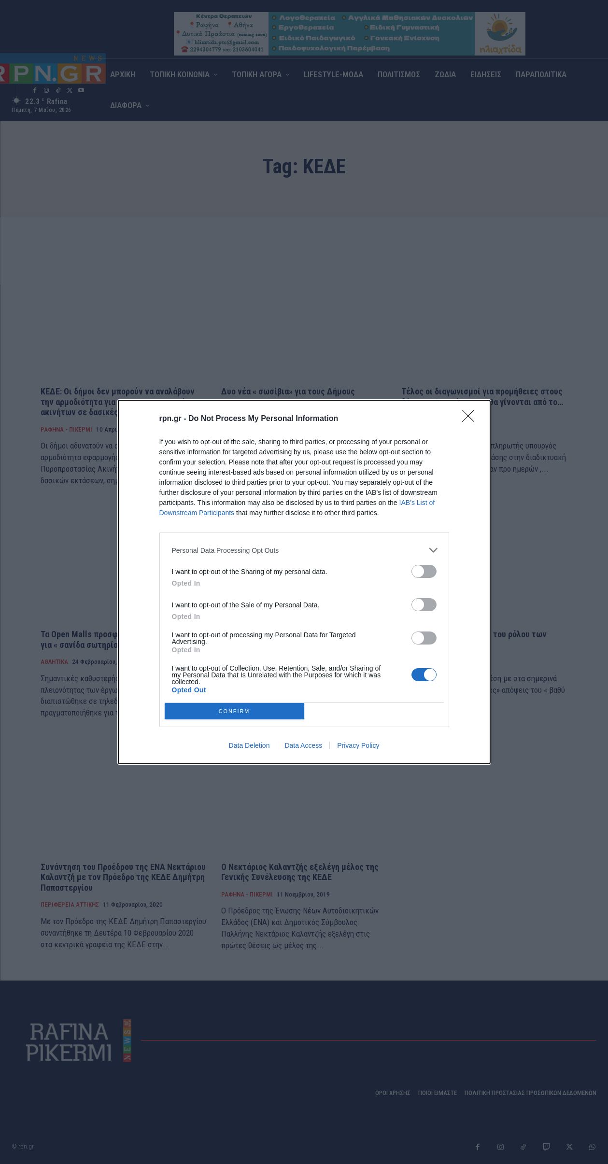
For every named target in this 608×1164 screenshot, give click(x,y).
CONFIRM (234, 711)
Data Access (303, 745)
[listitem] (304, 550)
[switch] (424, 571)
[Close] (471, 419)
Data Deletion (249, 745)
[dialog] (304, 582)
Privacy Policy (358, 745)
